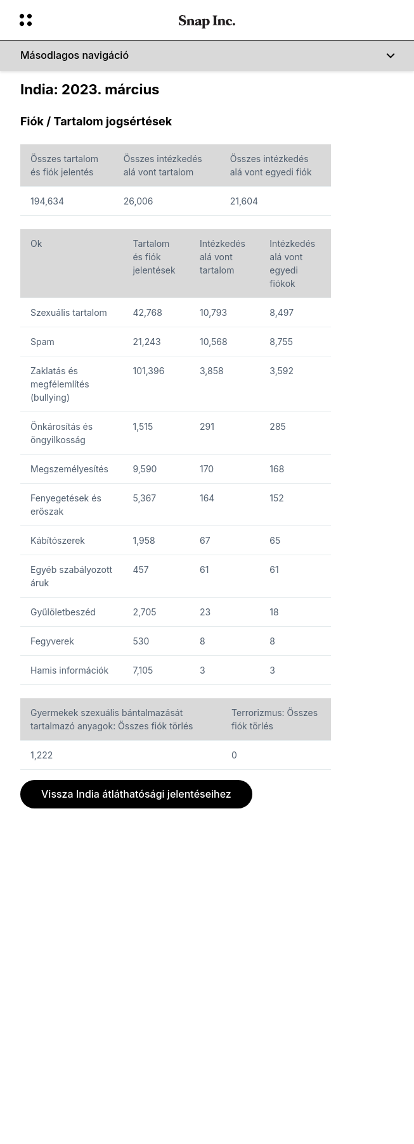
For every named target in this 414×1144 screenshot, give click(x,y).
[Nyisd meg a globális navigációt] (91, 20)
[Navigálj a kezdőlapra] (207, 20)
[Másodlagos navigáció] (207, 56)
